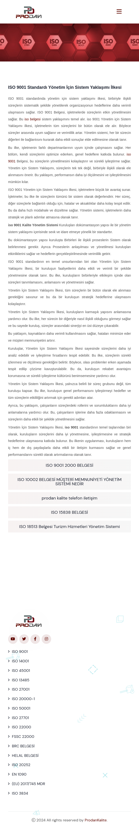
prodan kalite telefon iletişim (69, 498)
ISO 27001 (21, 689)
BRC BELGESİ (23, 746)
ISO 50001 (21, 708)
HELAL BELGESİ (25, 756)
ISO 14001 (20, 661)
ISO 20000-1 (23, 699)
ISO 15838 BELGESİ (69, 512)
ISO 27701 (20, 718)
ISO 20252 (21, 765)
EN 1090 (19, 774)
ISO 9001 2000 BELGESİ (69, 465)
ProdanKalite (96, 820)
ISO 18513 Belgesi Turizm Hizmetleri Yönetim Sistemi (69, 526)
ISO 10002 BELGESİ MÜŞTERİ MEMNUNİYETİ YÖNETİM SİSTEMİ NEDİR (69, 482)
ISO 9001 (20, 652)
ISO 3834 (20, 793)
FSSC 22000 (23, 737)
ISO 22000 (21, 727)
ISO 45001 (21, 671)
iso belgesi (33, 119)
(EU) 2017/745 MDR (28, 784)
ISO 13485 (20, 680)
